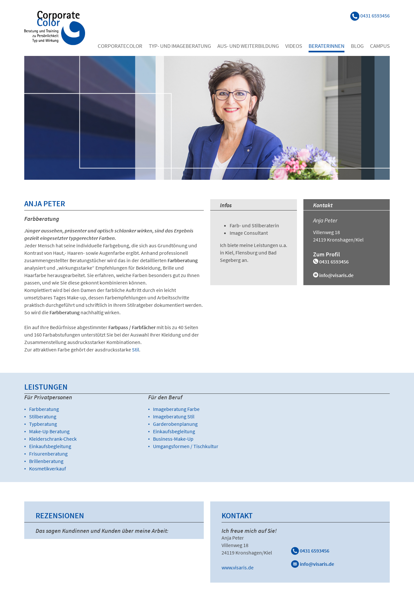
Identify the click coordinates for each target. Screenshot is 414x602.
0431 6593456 (310, 550)
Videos (293, 45)
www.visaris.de (238, 567)
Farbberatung (44, 409)
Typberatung (43, 424)
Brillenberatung (46, 461)
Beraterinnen (326, 45)
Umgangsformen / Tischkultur (185, 446)
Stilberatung (42, 416)
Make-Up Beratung (49, 431)
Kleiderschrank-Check (53, 438)
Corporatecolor (120, 45)
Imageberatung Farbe (176, 409)
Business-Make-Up (173, 438)
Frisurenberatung (48, 453)
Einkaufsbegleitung (50, 446)
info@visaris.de (336, 275)
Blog (357, 45)
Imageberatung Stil (173, 416)
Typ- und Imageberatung (180, 45)
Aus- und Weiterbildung (248, 45)
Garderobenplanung (175, 424)
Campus (380, 45)
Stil (135, 349)
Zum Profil (326, 254)
